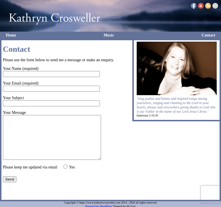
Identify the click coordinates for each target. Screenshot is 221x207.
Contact (208, 35)
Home (11, 35)
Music (109, 35)
